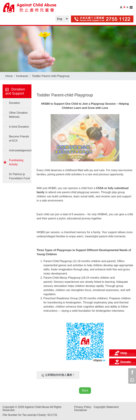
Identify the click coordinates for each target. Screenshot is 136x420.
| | (62, 18)
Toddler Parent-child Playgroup (51, 76)
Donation (14, 102)
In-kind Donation (19, 126)
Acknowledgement (19, 150)
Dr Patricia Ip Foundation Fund (19, 176)
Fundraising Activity (16, 162)
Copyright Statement (106, 407)
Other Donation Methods (18, 114)
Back (85, 390)
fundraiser (22, 76)
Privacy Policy (82, 407)
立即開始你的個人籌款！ (58, 375)
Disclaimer (80, 410)
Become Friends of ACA (19, 138)
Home (9, 76)
